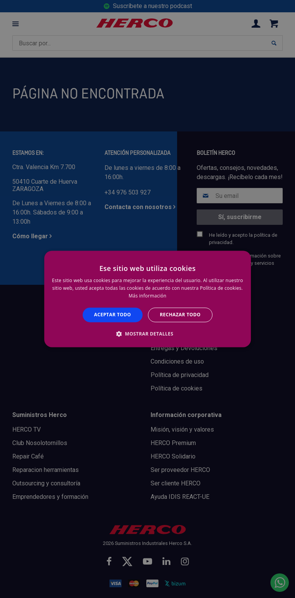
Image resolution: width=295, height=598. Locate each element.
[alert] (147, 299)
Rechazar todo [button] (180, 314)
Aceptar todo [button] (112, 314)
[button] (147, 334)
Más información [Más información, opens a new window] (147, 295)
